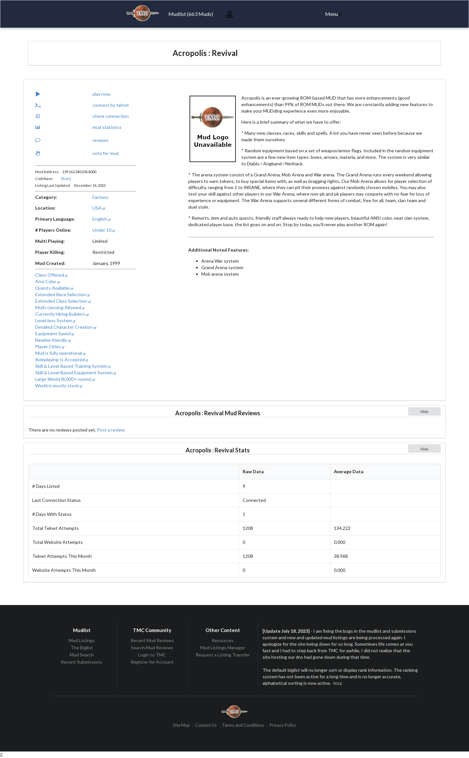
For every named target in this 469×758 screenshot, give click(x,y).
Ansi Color (47, 281)
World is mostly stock (58, 385)
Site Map (181, 726)
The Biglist (82, 647)
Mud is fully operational (60, 353)
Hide (424, 411)
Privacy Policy (283, 726)
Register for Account (152, 662)
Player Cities (49, 346)
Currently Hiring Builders (62, 314)
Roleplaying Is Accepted (61, 359)
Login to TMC (152, 654)
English (101, 219)
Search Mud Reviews (152, 647)
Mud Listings (82, 640)
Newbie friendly (53, 340)
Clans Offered (51, 275)
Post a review (111, 430)
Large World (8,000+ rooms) (65, 379)
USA (98, 208)
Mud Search (82, 654)
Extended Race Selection (62, 294)
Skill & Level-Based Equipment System (75, 372)
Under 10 (103, 230)
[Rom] (66, 178)
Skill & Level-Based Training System (73, 366)
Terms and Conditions (243, 726)
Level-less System (55, 320)
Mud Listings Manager (222, 647)
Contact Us (206, 726)
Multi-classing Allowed (60, 307)
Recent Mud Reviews (152, 640)
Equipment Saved (54, 333)
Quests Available (54, 288)
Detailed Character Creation (65, 327)
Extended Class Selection (63, 301)
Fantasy (100, 197)
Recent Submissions (81, 662)
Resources (223, 640)
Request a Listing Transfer (223, 654)
